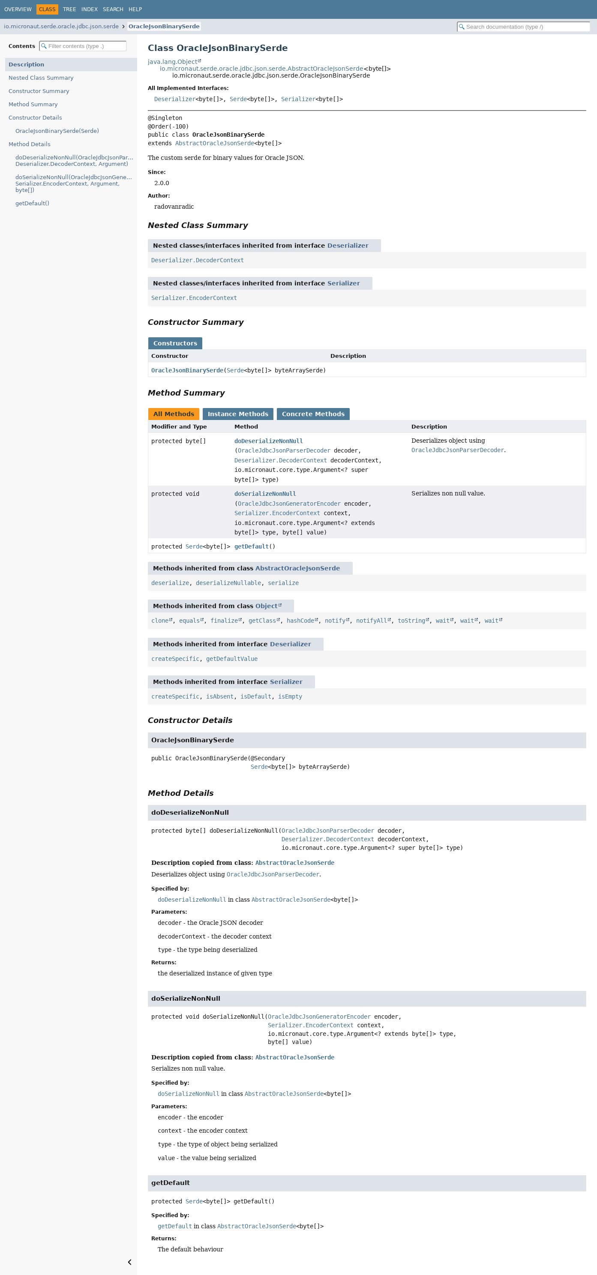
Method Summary (33, 104)
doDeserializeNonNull (268, 441)
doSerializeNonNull (265, 493)
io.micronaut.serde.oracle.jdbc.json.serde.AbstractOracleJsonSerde (261, 68)
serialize (283, 582)
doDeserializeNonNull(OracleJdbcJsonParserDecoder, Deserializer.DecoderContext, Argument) (76, 160)
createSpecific (175, 658)
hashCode (300, 620)
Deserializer (174, 99)
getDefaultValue (232, 658)
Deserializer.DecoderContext (197, 260)
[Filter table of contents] (83, 46)
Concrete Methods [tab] (313, 414)
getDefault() (32, 203)
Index (89, 9)
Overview (18, 9)
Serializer (298, 99)
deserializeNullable (228, 582)
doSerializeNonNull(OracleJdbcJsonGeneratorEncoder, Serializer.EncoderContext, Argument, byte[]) (76, 183)
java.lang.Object (172, 61)
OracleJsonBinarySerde (164, 26)
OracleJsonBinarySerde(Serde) (57, 131)
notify (335, 620)
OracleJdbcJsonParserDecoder (284, 450)
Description (26, 64)
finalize (224, 620)
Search (113, 9)
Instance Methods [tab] (238, 414)
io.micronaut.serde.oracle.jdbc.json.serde (61, 26)
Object (266, 606)
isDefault (255, 696)
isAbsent (220, 696)
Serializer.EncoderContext (194, 297)
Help (135, 9)
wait (443, 620)
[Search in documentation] (524, 26)
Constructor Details (35, 117)
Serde (238, 99)
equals (189, 620)
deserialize (170, 582)
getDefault (251, 546)
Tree (69, 9)
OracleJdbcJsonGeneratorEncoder (289, 503)
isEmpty (290, 696)
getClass (262, 620)
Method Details (30, 144)
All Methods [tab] (173, 414)
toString (411, 620)
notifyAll (371, 620)
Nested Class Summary (41, 78)
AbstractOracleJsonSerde (214, 143)
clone (159, 620)
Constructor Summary (39, 91)
